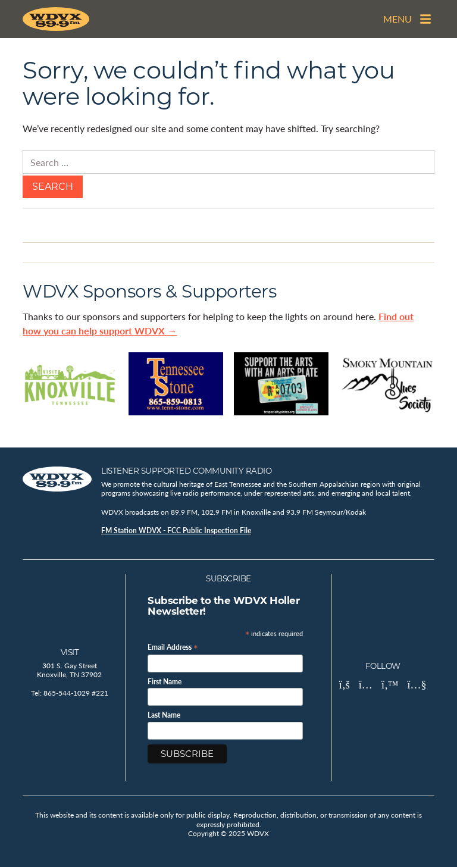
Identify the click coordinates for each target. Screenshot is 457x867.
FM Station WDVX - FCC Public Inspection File (176, 530)
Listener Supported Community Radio (186, 470)
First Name (164, 682)
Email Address (173, 646)
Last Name (164, 715)
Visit (70, 652)
